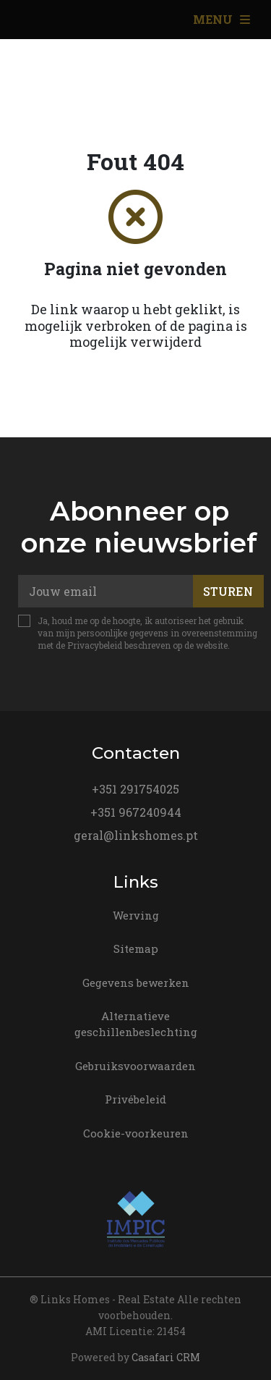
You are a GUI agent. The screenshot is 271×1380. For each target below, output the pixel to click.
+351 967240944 (135, 812)
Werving (136, 915)
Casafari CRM (166, 1357)
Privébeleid (135, 1099)
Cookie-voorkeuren (136, 1133)
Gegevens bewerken (135, 982)
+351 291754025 (135, 788)
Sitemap (135, 948)
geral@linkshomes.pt (136, 835)
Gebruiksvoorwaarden (135, 1066)
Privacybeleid (94, 645)
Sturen (228, 591)
